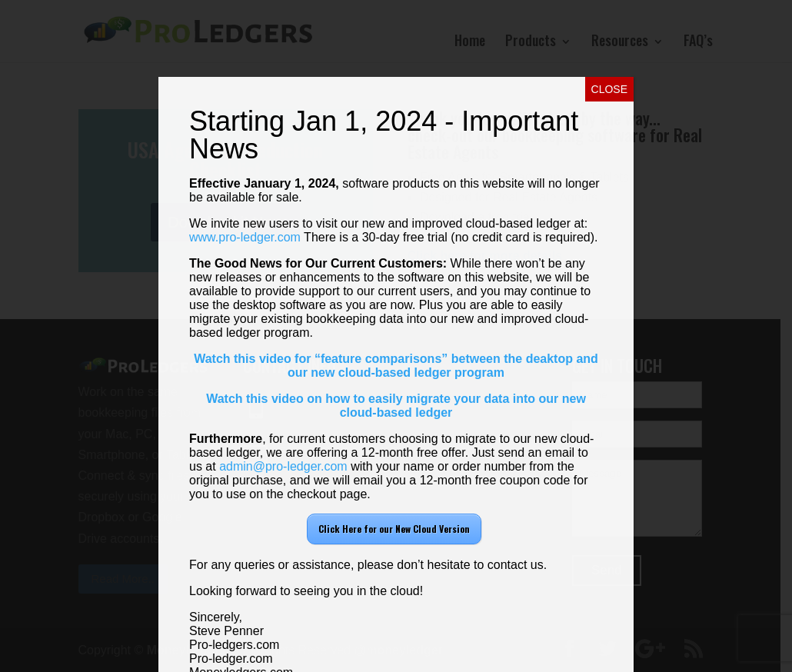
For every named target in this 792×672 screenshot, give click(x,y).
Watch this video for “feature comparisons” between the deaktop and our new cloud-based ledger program (396, 365)
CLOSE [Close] (609, 89)
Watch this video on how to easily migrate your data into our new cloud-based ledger (396, 405)
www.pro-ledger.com (245, 237)
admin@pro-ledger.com (283, 466)
